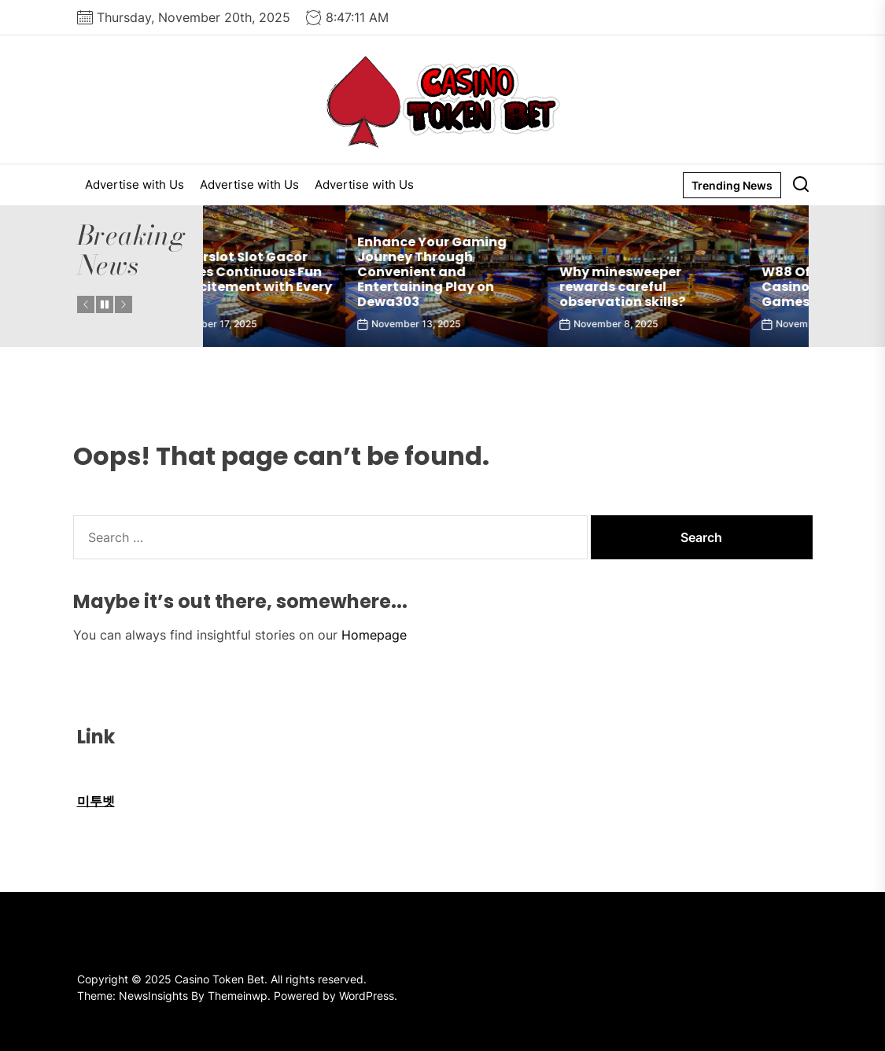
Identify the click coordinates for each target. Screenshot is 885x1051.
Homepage (374, 635)
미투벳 (96, 801)
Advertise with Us (134, 184)
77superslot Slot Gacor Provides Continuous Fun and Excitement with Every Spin (303, 280)
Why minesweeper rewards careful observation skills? (682, 287)
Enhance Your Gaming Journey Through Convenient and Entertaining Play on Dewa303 (491, 272)
